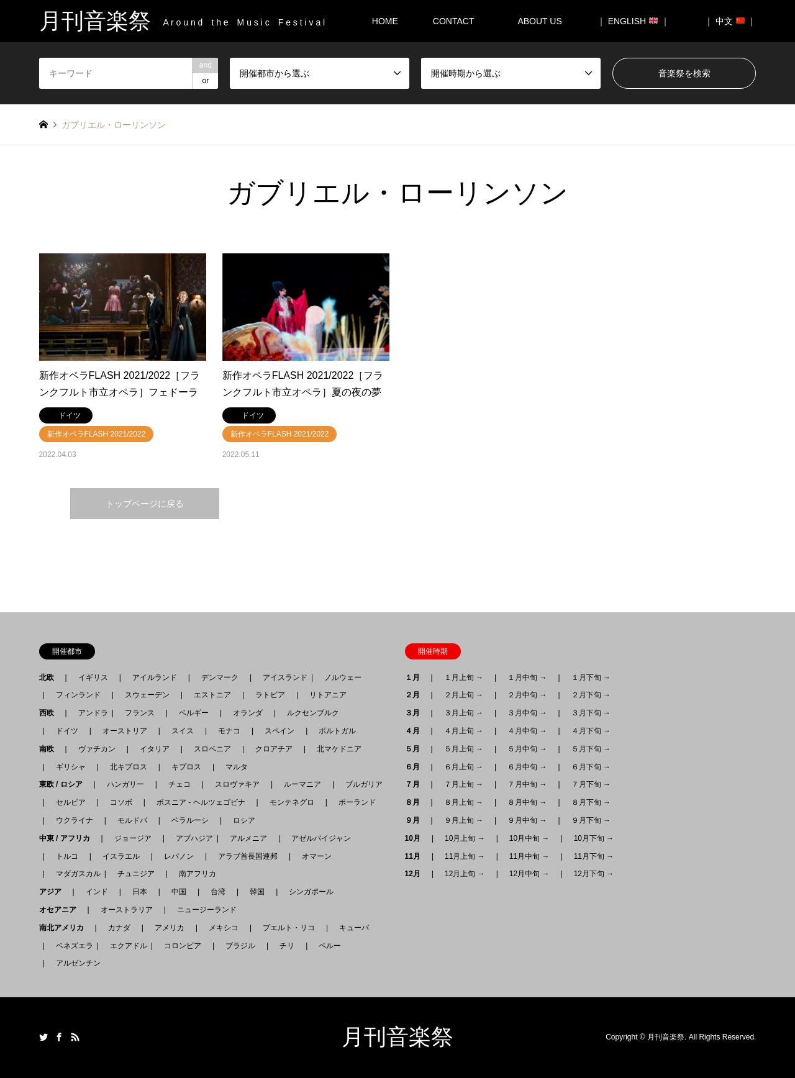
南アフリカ (197, 873)
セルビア (70, 802)
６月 (416, 767)
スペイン (279, 731)
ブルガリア (364, 784)
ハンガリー (125, 784)
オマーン (316, 856)
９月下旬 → (591, 820)
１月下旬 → (591, 677)
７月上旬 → (464, 784)
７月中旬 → (527, 784)
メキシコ (223, 927)
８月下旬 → (591, 802)
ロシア (244, 820)
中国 (179, 891)
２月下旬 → (591, 695)
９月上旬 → (464, 820)
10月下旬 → (594, 838)
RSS (75, 1037)
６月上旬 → (464, 767)
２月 (416, 695)
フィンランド (78, 695)
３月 (416, 713)
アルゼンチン (74, 963)
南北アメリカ (65, 927)
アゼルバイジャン (321, 838)
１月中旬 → (527, 677)
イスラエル (121, 856)
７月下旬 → (591, 784)
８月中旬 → (527, 802)
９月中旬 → (527, 820)
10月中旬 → (529, 838)
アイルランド (154, 677)
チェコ (179, 784)
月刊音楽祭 (397, 1037)
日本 (140, 891)
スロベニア (212, 749)
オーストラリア (126, 909)
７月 (416, 784)
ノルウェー (343, 677)
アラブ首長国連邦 (248, 856)
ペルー (329, 945)
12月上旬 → (465, 873)
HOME (385, 21)
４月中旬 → (527, 731)
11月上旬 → (465, 856)
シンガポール (311, 891)
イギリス (93, 677)
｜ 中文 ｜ (730, 21)
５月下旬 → (591, 749)
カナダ (119, 927)
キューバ (354, 927)
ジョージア (133, 838)
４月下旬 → (591, 731)
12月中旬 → (529, 873)
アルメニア (248, 838)
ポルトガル (337, 731)
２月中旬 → (527, 695)
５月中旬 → (527, 749)
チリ (287, 945)
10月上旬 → (465, 838)
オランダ (247, 713)
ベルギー (193, 713)
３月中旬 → (527, 713)
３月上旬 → (464, 713)
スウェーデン (147, 695)
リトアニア (328, 695)
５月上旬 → (464, 749)
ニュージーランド (207, 909)
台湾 (218, 891)
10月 (416, 838)
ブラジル (240, 945)
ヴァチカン (97, 749)
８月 (416, 802)
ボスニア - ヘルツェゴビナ (201, 802)
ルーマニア (302, 784)
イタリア (154, 749)
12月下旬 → (594, 873)
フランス (139, 713)
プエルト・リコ (288, 927)
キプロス (186, 767)
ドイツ (67, 731)
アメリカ (169, 927)
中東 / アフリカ (68, 838)
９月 (416, 820)
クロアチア (274, 749)
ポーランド (357, 802)
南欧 (50, 749)
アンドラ (89, 713)
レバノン (179, 856)
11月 (416, 856)
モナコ (229, 731)
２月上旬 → (464, 695)
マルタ (236, 767)
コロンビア (183, 945)
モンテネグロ (292, 802)
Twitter (43, 1037)
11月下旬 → (594, 856)
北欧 (50, 677)
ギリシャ (70, 767)
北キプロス (128, 767)
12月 (416, 873)
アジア (54, 891)
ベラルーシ (190, 820)
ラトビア (270, 695)
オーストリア (125, 731)
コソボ (121, 802)
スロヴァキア (237, 784)
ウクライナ (74, 820)
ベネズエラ (70, 945)
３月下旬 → (591, 713)
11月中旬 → (529, 856)
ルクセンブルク (313, 713)
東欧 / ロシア (64, 784)
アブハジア (190, 838)
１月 (416, 677)
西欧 (50, 713)
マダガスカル (74, 873)
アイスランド (281, 677)
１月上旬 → (464, 677)
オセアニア (61, 909)
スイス (182, 731)
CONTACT (454, 21)
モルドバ (132, 820)
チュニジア (136, 873)
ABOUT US (543, 21)
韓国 (257, 891)
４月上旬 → (464, 731)
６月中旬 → (527, 767)
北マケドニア (339, 749)
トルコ (67, 856)
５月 (416, 749)
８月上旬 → (464, 802)
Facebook (59, 1037)
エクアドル (124, 945)
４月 (416, 731)
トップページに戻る (145, 504)
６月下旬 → (591, 767)
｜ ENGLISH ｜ (633, 21)
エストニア (212, 695)
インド (97, 891)
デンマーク (220, 677)
